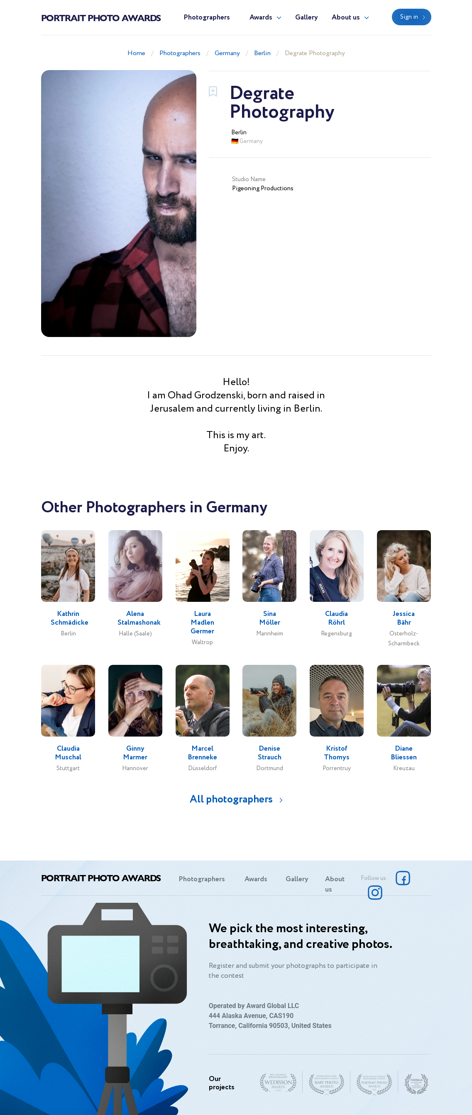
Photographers (206, 17)
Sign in (409, 17)
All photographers (231, 799)
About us (346, 17)
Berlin (262, 53)
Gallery (306, 17)
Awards (260, 17)
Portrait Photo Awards (101, 17)
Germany (227, 53)
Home (136, 53)
